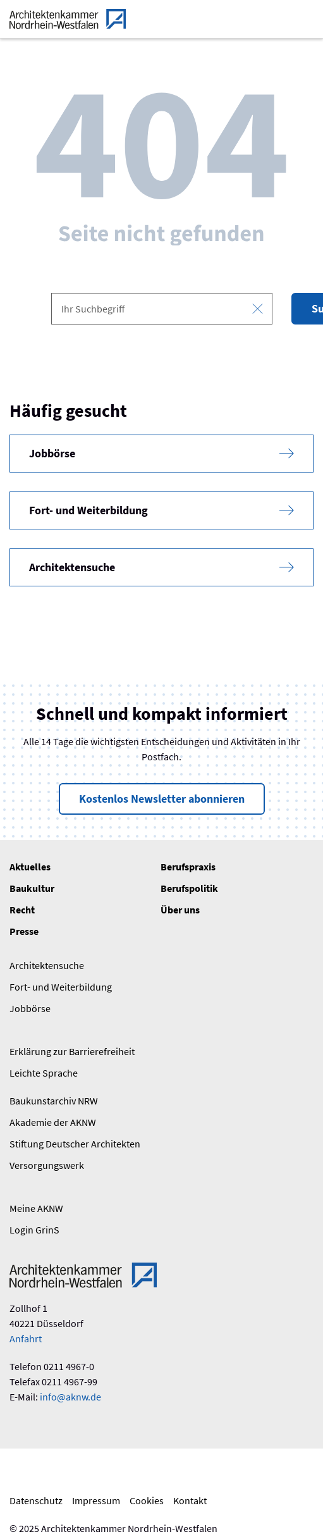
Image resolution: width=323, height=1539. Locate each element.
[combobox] (161, 308)
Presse (24, 931)
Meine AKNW (36, 1208)
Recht (22, 909)
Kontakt (190, 1500)
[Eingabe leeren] (257, 309)
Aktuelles (30, 866)
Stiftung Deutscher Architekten (74, 1143)
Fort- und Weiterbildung (60, 986)
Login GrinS (34, 1229)
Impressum (96, 1500)
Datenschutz (36, 1500)
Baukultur (31, 888)
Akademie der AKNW (52, 1122)
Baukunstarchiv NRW (53, 1100)
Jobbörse (30, 1008)
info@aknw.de (70, 1396)
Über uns (180, 909)
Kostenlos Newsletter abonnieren (162, 798)
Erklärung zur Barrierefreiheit (72, 1051)
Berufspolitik (189, 888)
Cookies (147, 1500)
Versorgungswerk (46, 1165)
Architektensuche (46, 965)
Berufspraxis (188, 866)
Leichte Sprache (43, 1072)
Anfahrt (25, 1338)
